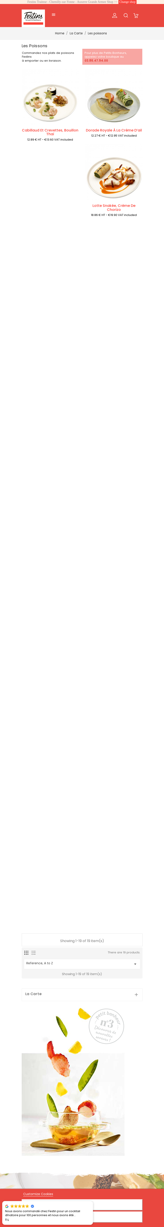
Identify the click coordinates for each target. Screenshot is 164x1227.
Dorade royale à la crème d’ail (114, 130)
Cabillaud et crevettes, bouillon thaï (50, 132)
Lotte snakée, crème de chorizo (114, 207)
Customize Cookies (38, 1194)
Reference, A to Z (82, 964)
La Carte (33, 994)
